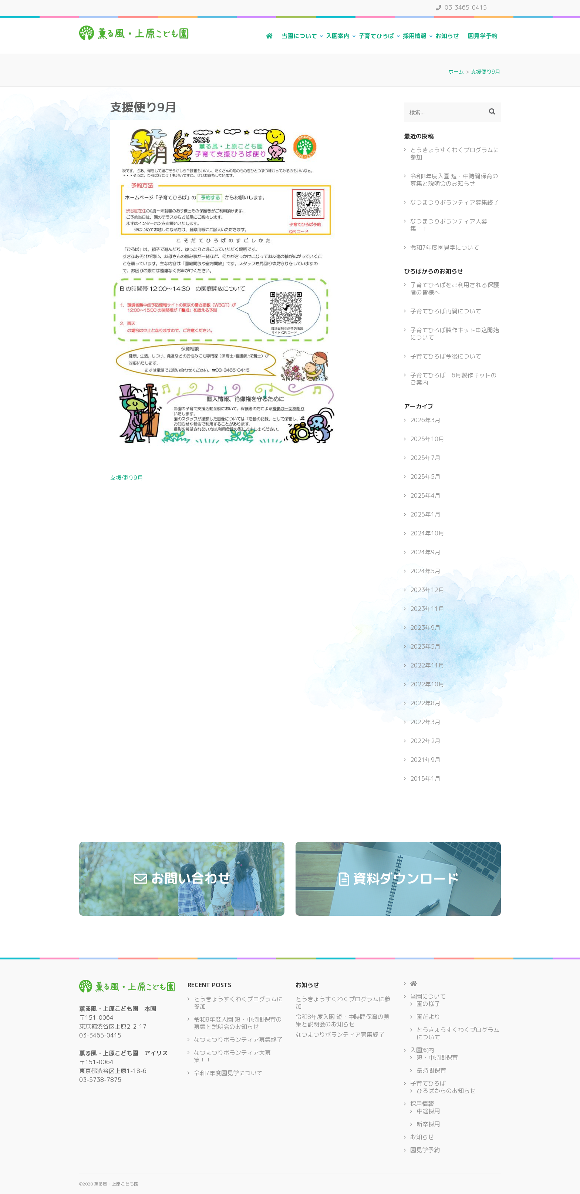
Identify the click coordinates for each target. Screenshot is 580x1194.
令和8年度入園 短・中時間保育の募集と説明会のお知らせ (454, 180)
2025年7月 (425, 458)
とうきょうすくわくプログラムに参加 (454, 153)
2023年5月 (425, 646)
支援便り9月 (126, 478)
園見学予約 (483, 36)
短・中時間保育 (437, 1057)
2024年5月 (425, 571)
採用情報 (414, 36)
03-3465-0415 (461, 7)
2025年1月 (425, 514)
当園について (299, 36)
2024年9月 (425, 552)
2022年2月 (425, 741)
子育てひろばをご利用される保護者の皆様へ (454, 288)
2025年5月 (425, 476)
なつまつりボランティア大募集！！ (448, 225)
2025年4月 (425, 495)
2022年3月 (425, 722)
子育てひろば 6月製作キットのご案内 (453, 379)
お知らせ (447, 36)
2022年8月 (425, 703)
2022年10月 (427, 684)
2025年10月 (427, 439)
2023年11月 (427, 609)
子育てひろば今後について (445, 356)
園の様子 (428, 1004)
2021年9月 (425, 760)
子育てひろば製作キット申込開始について (454, 334)
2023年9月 (425, 627)
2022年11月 (427, 665)
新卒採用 (428, 1124)
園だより (428, 1017)
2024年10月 (427, 533)
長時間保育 (431, 1070)
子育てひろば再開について (445, 311)
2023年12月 (427, 590)
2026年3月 (425, 420)
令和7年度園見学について (444, 247)
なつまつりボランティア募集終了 (454, 202)
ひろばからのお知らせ (446, 1091)
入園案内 (338, 36)
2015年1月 (425, 778)
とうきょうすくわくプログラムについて (458, 1033)
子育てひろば (376, 36)
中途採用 (428, 1111)
